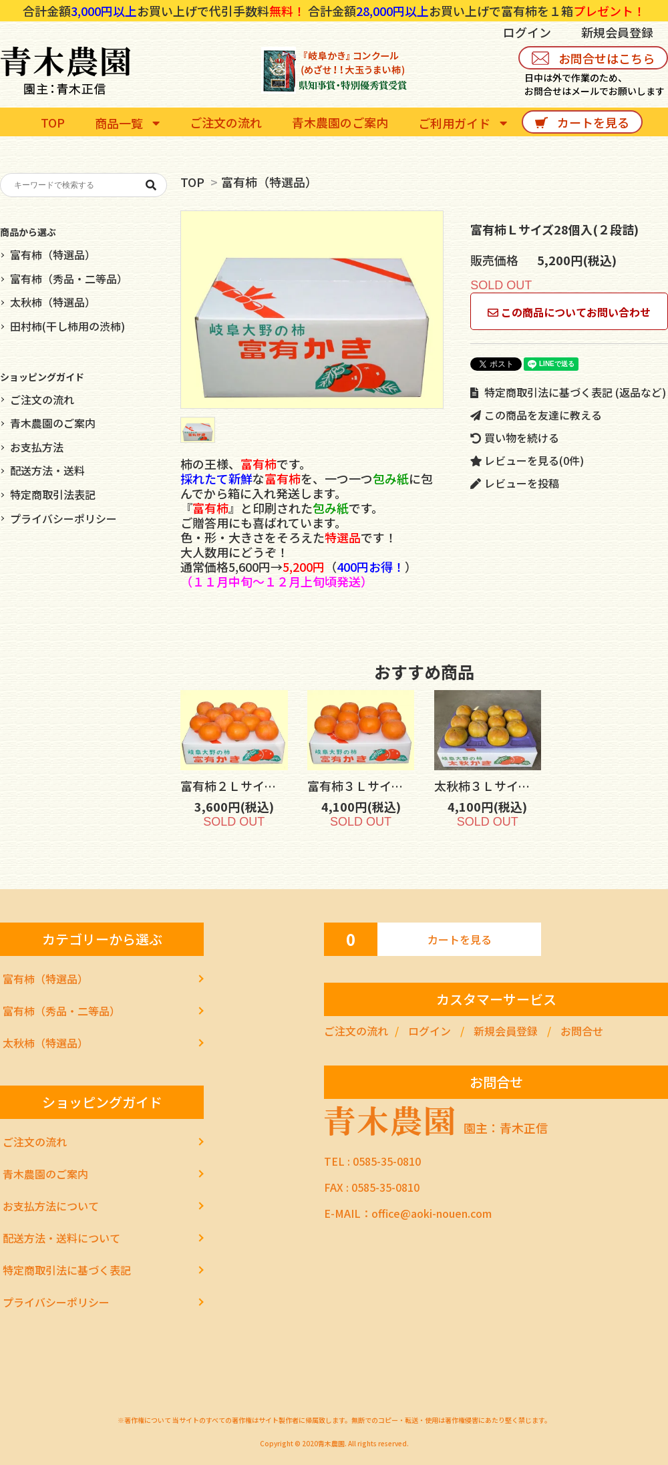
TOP (192, 181)
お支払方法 (36, 447)
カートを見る (460, 939)
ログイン (527, 32)
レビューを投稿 (514, 483)
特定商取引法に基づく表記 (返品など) (568, 392)
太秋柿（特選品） (53, 302)
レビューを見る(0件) (527, 460)
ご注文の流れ (42, 399)
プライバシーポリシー (63, 518)
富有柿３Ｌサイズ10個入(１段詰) (406, 785)
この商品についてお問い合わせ (569, 312)
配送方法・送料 (47, 470)
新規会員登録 (617, 32)
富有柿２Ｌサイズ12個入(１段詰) (279, 785)
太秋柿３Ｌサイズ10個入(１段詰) (533, 785)
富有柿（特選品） (269, 181)
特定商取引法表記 (53, 494)
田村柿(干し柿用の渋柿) (67, 326)
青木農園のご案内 (53, 423)
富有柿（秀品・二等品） (69, 279)
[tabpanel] (312, 309)
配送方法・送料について (61, 1238)
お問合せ (581, 1031)
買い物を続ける (514, 438)
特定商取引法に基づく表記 (67, 1270)
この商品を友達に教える (536, 415)
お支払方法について (51, 1206)
